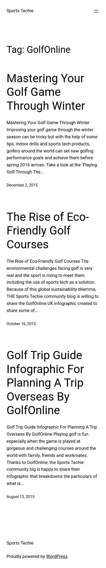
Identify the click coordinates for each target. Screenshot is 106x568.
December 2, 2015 (22, 185)
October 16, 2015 (21, 324)
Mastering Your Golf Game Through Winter (46, 92)
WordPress (56, 556)
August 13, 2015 (20, 496)
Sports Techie (20, 10)
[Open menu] (96, 11)
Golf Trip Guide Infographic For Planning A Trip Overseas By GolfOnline (45, 383)
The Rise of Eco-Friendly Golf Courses (48, 230)
